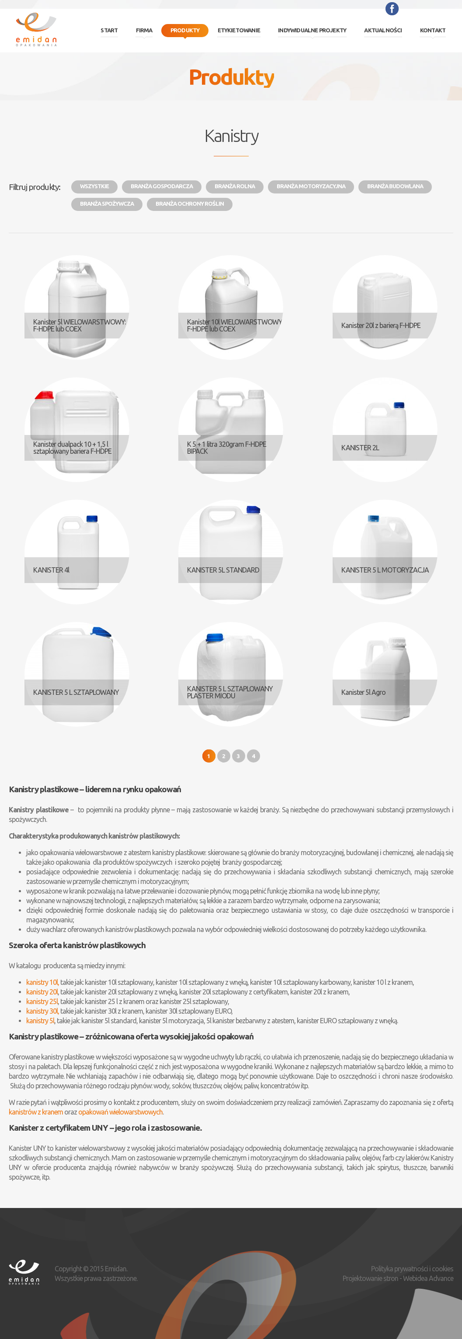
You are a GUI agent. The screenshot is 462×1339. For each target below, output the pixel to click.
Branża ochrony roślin (190, 203)
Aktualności (383, 30)
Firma (144, 30)
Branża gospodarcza (162, 186)
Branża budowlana (395, 186)
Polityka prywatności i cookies (412, 1269)
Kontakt (432, 30)
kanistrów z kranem (36, 1112)
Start (109, 30)
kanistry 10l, (42, 982)
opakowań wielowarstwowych (120, 1112)
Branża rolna (235, 186)
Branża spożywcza (107, 203)
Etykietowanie (239, 30)
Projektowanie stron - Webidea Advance (398, 1278)
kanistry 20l (42, 992)
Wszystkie (94, 186)
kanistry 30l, (42, 1011)
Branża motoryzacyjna (311, 186)
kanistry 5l (40, 1021)
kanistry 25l (42, 1001)
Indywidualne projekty (312, 30)
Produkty (185, 30)
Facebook (392, 8)
